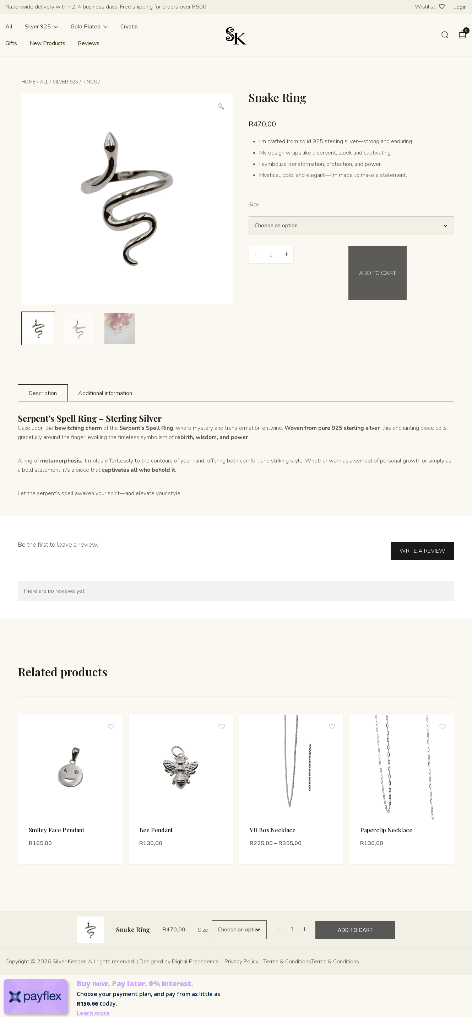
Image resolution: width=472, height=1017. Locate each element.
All (8, 27)
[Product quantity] (271, 254)
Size (254, 205)
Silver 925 (38, 27)
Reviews (88, 43)
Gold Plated (86, 27)
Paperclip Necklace (386, 825)
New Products (47, 43)
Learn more (93, 1009)
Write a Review (422, 543)
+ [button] (286, 253)
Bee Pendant (156, 825)
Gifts (11, 43)
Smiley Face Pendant (56, 825)
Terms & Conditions (287, 958)
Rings (89, 82)
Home (28, 82)
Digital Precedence (195, 958)
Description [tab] (43, 393)
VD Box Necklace (272, 825)
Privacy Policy (241, 958)
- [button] (255, 253)
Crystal (129, 27)
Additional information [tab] (105, 393)
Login (460, 7)
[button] (220, 107)
